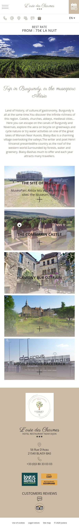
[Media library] (25, 18)
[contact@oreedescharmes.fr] (12, 18)
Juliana (64, 522)
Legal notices (34, 522)
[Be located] (18, 18)
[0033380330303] (5, 18)
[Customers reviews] (32, 18)
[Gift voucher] (39, 18)
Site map (47, 522)
